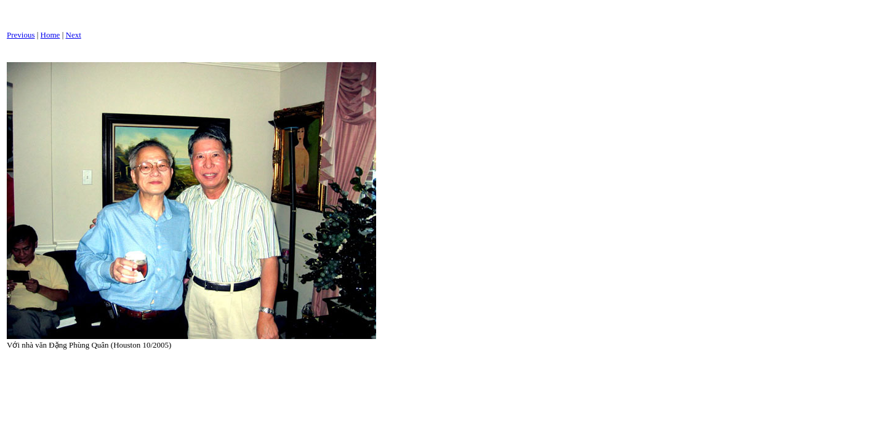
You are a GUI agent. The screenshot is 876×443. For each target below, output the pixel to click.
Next (73, 34)
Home (50, 34)
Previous (21, 34)
